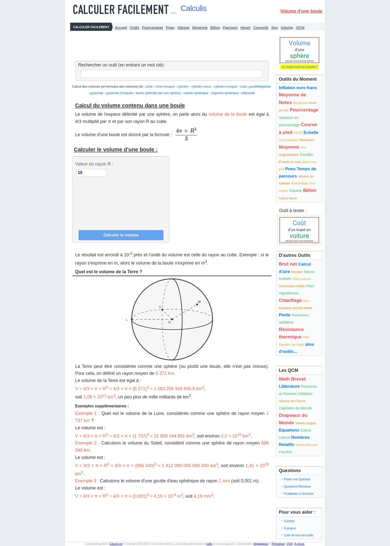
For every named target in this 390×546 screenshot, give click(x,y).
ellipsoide (248, 93)
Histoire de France (292, 401)
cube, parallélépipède (255, 86)
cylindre (182, 86)
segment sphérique (225, 93)
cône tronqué (164, 86)
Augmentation (289, 155)
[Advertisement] (170, 44)
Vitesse (183, 27)
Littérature (289, 386)
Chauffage (290, 300)
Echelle (311, 132)
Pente (284, 315)
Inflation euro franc (298, 87)
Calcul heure (288, 198)
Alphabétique (260, 544)
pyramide (96, 93)
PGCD (298, 133)
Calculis (193, 8)
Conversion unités (292, 286)
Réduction (307, 140)
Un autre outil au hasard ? (299, 67)
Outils (134, 27)
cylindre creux (201, 86)
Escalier (306, 154)
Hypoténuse (289, 293)
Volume (287, 27)
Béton (215, 27)
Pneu (170, 27)
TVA (306, 337)
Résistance (300, 103)
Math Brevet (292, 379)
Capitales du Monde (295, 408)
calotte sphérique (196, 93)
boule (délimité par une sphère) (158, 93)
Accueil (121, 27)
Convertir (261, 27)
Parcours (230, 27)
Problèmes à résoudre (298, 493)
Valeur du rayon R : (94, 164)
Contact (289, 521)
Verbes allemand (306, 445)
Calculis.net (116, 544)
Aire (274, 27)
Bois (306, 301)
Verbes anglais (305, 423)
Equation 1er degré (291, 344)
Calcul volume (301, 279)
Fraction (285, 452)
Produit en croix (290, 162)
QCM (300, 27)
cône (149, 86)
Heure (246, 27)
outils (209, 544)
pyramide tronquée (119, 93)
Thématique (278, 544)
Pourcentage (152, 27)
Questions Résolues (297, 486)
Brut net (288, 264)
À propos (290, 528)
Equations (289, 430)
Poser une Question (297, 479)
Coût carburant (288, 140)
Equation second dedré (295, 308)
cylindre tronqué (225, 86)
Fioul (310, 286)
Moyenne (200, 27)
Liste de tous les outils (298, 535)
